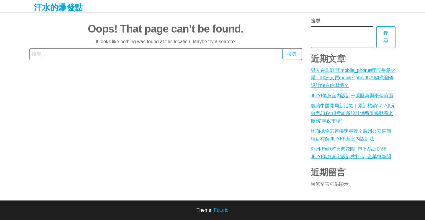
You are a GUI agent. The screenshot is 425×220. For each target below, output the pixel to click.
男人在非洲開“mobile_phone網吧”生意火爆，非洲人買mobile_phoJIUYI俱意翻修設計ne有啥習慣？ (353, 78)
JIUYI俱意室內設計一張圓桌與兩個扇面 (352, 95)
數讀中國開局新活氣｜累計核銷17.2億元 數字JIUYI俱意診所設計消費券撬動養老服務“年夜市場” (353, 113)
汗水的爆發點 (58, 7)
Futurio (221, 210)
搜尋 (315, 20)
